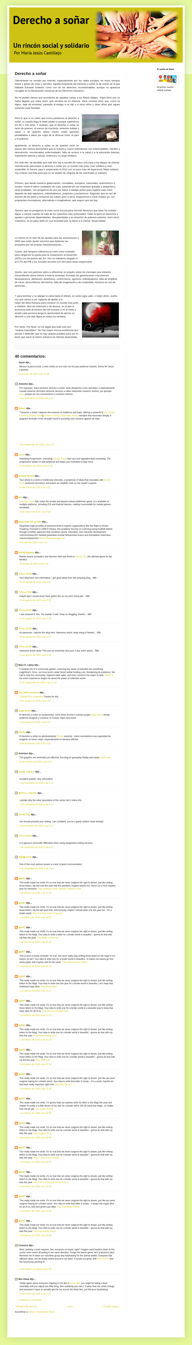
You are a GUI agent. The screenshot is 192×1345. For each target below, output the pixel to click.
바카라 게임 (24, 814)
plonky (22, 732)
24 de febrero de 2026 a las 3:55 (35, 1269)
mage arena (24, 710)
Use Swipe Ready (44, 1109)
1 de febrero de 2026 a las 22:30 (35, 1015)
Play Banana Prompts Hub (55, 1011)
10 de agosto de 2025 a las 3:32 (35, 582)
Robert (22, 408)
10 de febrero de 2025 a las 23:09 (36, 466)
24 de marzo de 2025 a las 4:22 (35, 487)
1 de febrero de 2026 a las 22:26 (35, 942)
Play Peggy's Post (42, 1133)
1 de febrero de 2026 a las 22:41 (35, 1162)
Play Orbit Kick (43, 1060)
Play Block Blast (49, 986)
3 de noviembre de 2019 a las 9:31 (36, 398)
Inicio (70, 1306)
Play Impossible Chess (44, 1231)
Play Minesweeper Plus (44, 1035)
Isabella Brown (26, 476)
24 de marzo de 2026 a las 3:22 (35, 1293)
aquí (21, 394)
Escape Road (59, 458)
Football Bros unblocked (31, 696)
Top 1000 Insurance (28, 692)
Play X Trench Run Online (46, 1157)
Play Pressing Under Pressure (47, 913)
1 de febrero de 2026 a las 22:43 (35, 1186)
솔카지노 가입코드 (27, 793)
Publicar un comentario (30, 1300)
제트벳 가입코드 (26, 771)
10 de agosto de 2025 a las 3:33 (35, 655)
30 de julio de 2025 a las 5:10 (33, 563)
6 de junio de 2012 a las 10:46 (34, 374)
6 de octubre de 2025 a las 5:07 (35, 701)
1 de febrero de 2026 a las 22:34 (35, 1064)
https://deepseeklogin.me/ (52, 538)
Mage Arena (97, 714)
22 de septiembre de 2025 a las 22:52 (37, 682)
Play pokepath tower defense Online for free (59, 888)
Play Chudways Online (68, 1206)
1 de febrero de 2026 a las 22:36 (35, 1088)
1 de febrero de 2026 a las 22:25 (35, 893)
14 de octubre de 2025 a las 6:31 (35, 761)
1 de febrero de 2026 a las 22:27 (35, 991)
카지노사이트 (25, 573)
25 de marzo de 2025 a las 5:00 (35, 512)
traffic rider (105, 757)
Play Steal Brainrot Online (74, 962)
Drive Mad (75, 1283)
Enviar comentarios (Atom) (42, 1312)
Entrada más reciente (26, 1306)
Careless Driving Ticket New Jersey (60, 415)
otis (20, 497)
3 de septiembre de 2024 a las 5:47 (36, 444)
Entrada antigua (111, 1306)
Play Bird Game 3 (63, 1084)
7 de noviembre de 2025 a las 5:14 (36, 847)
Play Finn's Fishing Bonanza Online (50, 1182)
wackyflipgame (26, 552)
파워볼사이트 (25, 857)
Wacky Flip (81, 556)
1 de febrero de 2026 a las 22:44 (35, 1211)
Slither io (109, 675)
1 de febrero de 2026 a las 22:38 (35, 1113)
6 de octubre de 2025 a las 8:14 (35, 722)
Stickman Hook (26, 501)
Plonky (60, 736)
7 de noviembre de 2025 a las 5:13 (36, 783)
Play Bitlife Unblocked (47, 937)
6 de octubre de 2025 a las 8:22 (35, 743)
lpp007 (21, 878)
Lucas (21, 454)
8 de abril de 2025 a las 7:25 (33, 542)
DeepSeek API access (29, 521)
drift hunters (103, 1258)
